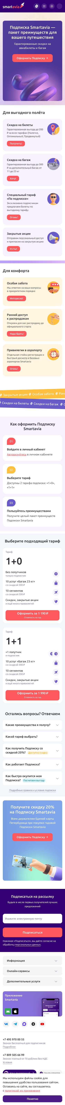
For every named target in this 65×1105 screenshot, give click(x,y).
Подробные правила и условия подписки (32, 790)
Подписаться (32, 932)
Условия (7, 1062)
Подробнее (9, 1046)
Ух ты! (13, 248)
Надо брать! (17, 333)
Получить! (16, 143)
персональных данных (28, 944)
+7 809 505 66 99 (13, 1055)
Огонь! (14, 217)
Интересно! (16, 298)
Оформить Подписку (32, 58)
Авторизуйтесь (16, 454)
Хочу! (13, 178)
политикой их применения (22, 1090)
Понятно (32, 1099)
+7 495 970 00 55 (13, 1039)
